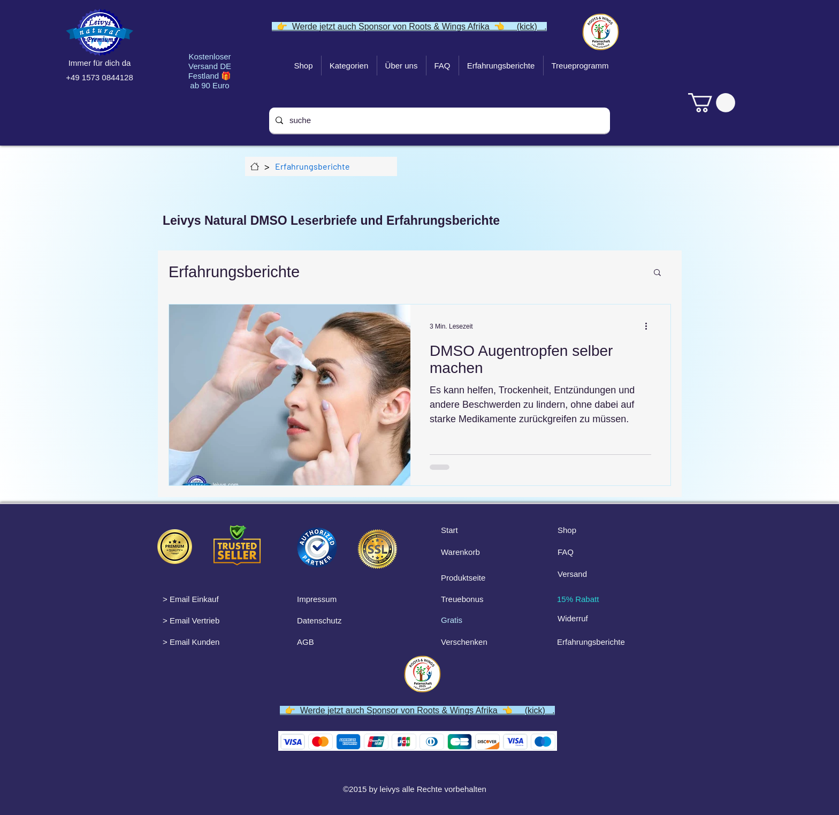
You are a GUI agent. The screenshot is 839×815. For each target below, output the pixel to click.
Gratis (451, 619)
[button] (657, 273)
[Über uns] (254, 166)
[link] (711, 102)
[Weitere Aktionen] (649, 326)
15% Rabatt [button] (578, 599)
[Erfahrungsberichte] (312, 166)
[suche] (438, 120)
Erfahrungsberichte (234, 271)
